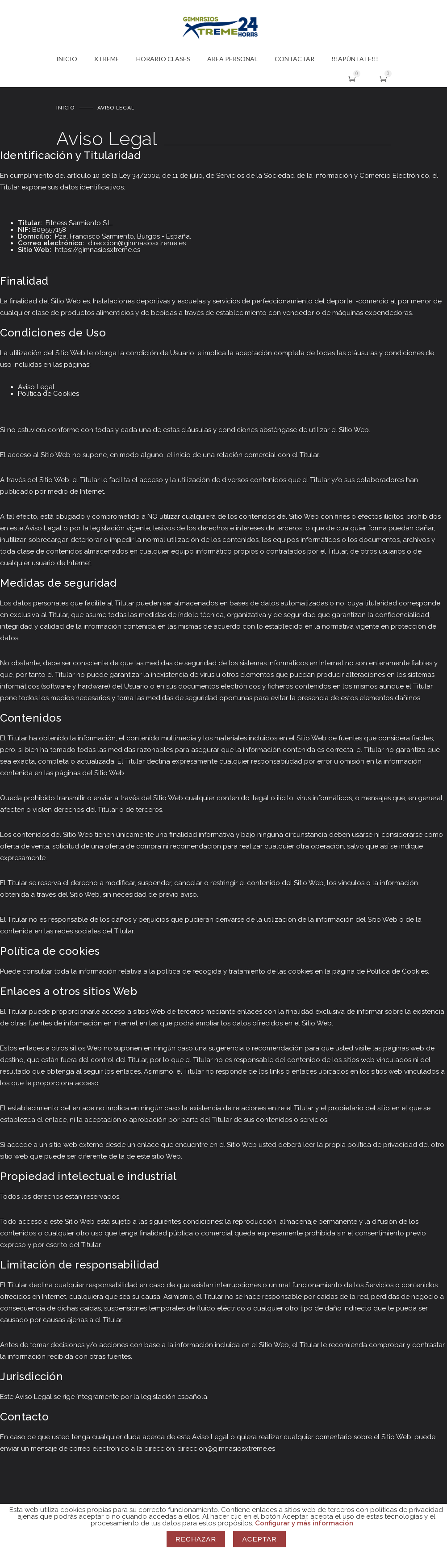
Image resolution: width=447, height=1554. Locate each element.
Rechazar (196, 1539)
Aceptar (259, 1539)
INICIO (66, 59)
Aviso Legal (36, 386)
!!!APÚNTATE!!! (354, 59)
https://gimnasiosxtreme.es (97, 249)
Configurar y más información (304, 1523)
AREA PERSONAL (232, 59)
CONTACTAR (294, 59)
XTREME (106, 59)
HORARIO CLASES (163, 59)
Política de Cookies (48, 393)
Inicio (65, 107)
